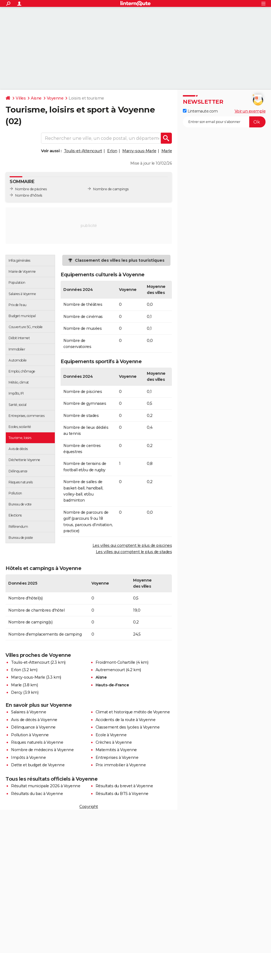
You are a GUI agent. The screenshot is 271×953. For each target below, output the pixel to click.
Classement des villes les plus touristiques (119, 260)
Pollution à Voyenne (30, 734)
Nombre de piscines (31, 189)
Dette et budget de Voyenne (37, 764)
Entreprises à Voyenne (117, 757)
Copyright (88, 806)
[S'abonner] (224, 121)
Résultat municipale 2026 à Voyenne (45, 785)
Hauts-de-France (112, 684)
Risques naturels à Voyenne (37, 742)
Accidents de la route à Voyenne (126, 719)
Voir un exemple (250, 111)
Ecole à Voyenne (111, 734)
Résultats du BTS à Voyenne (122, 793)
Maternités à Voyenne (116, 749)
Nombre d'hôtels (28, 195)
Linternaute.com (200, 111)
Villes (21, 98)
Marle (166, 150)
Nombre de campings (110, 189)
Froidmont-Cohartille (115, 662)
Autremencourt (110, 669)
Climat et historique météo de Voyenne (133, 712)
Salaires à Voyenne (28, 712)
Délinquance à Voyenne (33, 727)
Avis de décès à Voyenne (34, 719)
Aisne (36, 98)
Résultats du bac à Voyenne (37, 793)
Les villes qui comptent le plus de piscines (132, 545)
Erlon (112, 150)
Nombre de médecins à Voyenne (42, 749)
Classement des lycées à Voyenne (128, 727)
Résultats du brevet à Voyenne (124, 785)
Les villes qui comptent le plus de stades (134, 551)
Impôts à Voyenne (28, 757)
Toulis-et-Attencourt (83, 150)
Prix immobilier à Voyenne (121, 764)
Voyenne (55, 98)
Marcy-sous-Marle (139, 150)
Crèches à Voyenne (114, 742)
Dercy (16, 692)
